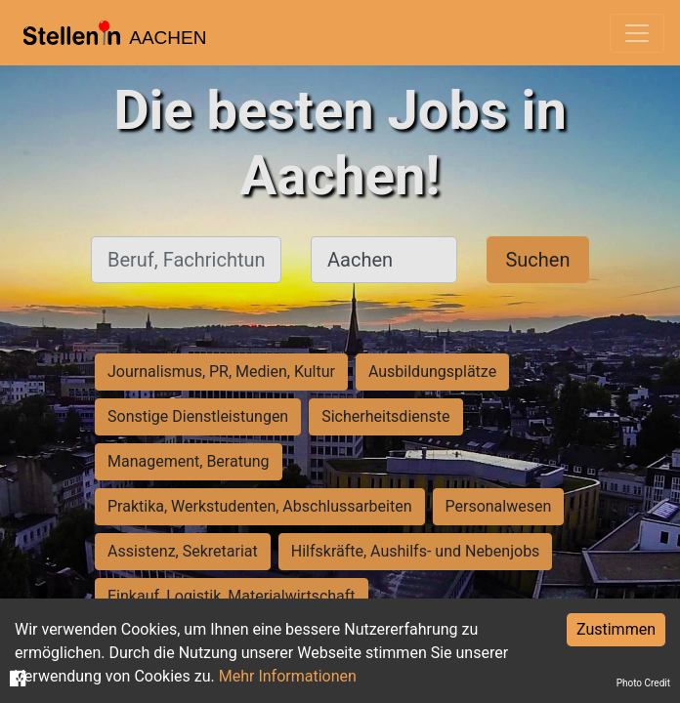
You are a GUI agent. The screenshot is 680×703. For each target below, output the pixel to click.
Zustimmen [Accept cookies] (616, 629)
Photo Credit (643, 683)
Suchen (537, 259)
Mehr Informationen (288, 676)
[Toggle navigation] (637, 33)
